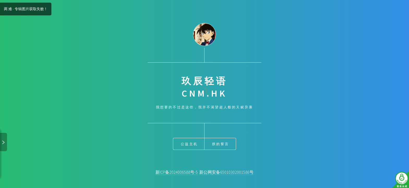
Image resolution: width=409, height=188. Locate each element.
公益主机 (189, 144)
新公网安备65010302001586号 (226, 172)
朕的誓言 (220, 144)
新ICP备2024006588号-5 (176, 172)
